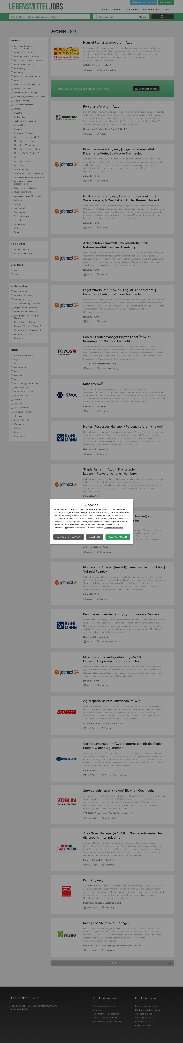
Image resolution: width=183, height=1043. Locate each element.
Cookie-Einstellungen (69, 537)
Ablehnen (94, 537)
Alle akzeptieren (118, 537)
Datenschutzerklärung (113, 528)
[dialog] (91, 521)
